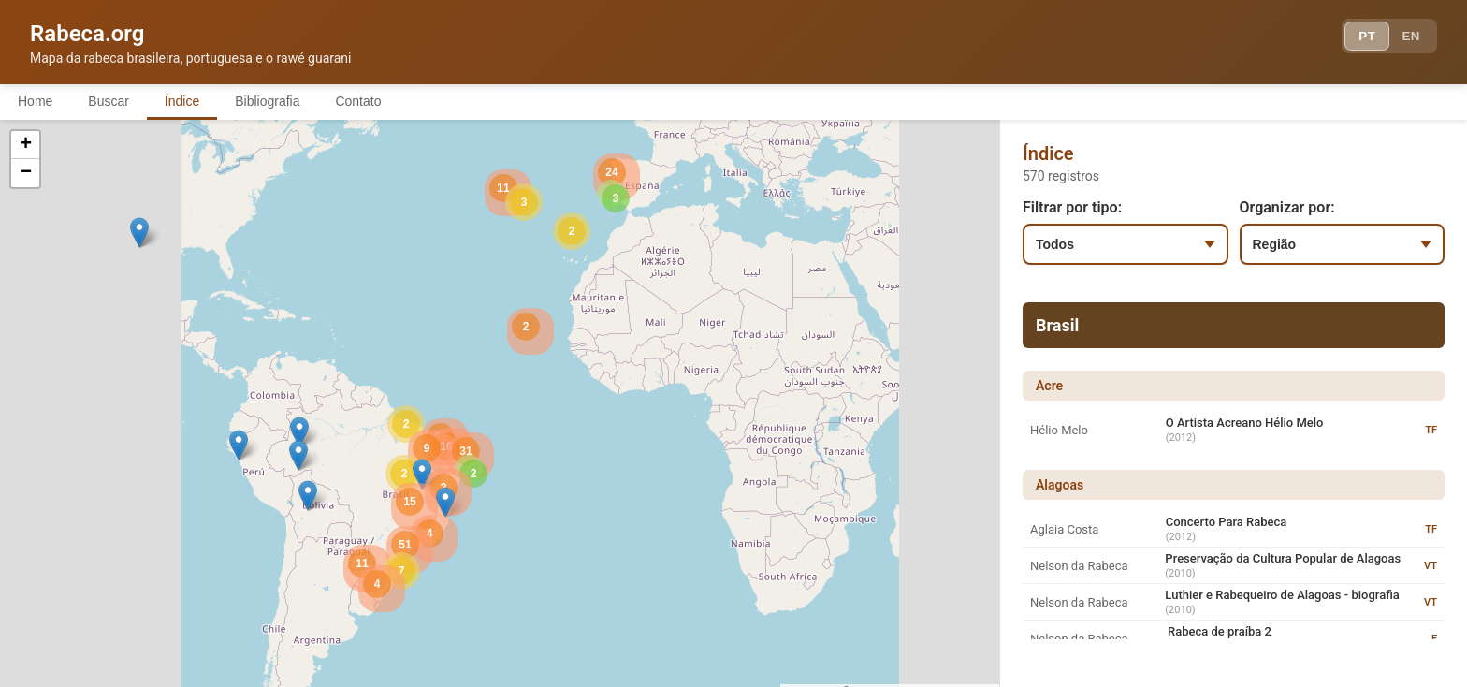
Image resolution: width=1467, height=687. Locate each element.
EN (1409, 37)
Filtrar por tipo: (1072, 208)
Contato (367, 101)
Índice (186, 101)
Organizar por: (1287, 208)
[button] (299, 432)
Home (36, 101)
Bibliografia (273, 101)
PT (1361, 37)
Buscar (111, 101)
